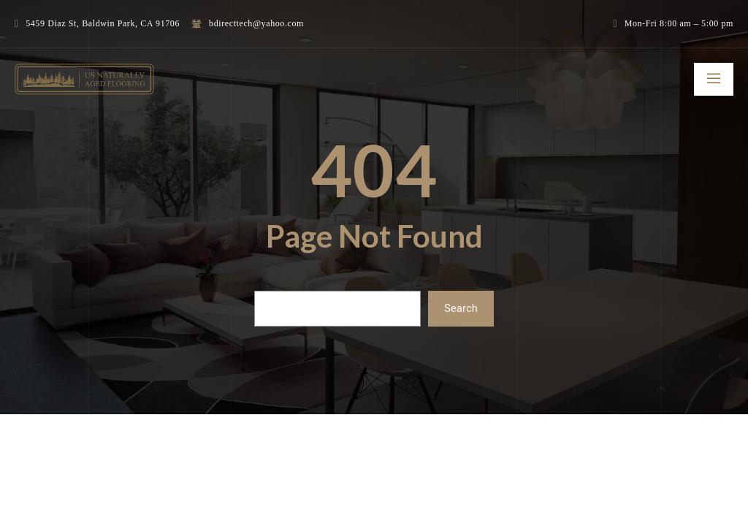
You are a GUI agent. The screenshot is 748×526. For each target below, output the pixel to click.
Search (461, 308)
